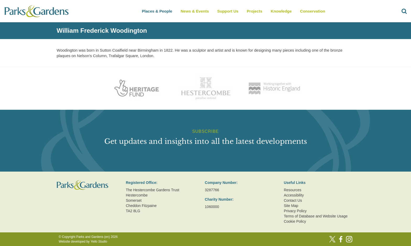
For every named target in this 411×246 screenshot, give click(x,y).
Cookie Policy (295, 221)
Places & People (157, 11)
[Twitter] (332, 239)
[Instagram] (349, 239)
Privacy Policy (295, 211)
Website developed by (83, 241)
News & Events (195, 11)
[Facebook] (341, 239)
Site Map (291, 206)
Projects (254, 11)
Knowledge (281, 11)
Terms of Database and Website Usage (316, 216)
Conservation (312, 11)
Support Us (228, 11)
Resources (292, 190)
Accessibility (294, 195)
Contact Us (293, 200)
